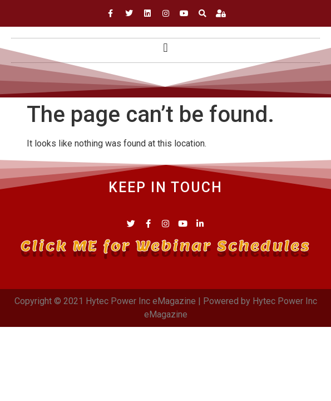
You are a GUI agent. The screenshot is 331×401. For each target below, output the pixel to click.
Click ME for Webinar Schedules (165, 246)
